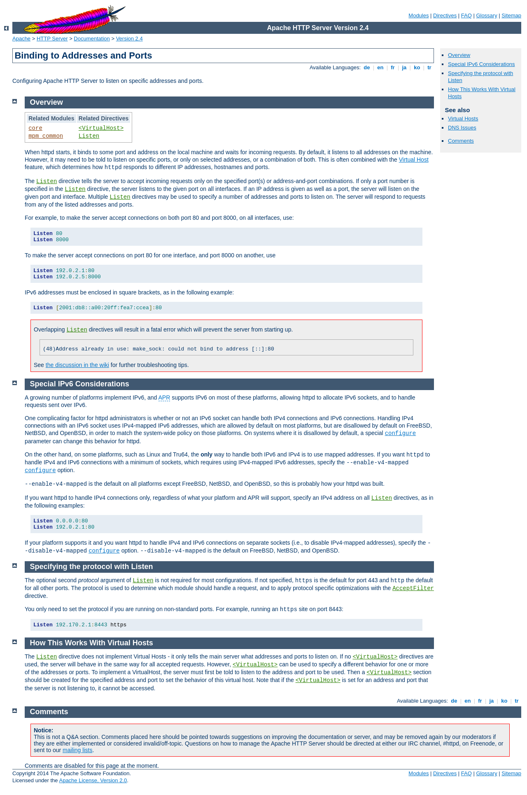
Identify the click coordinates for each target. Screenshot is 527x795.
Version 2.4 (129, 38)
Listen (89, 136)
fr (392, 67)
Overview (459, 55)
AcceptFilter (413, 588)
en (380, 67)
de (366, 67)
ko (417, 67)
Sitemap (511, 15)
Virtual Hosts (463, 118)
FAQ (466, 15)
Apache (21, 38)
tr (429, 67)
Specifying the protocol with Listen (91, 566)
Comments (461, 141)
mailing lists (77, 750)
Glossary (486, 15)
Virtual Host (414, 159)
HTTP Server (52, 38)
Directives (445, 15)
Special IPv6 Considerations (481, 64)
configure (400, 433)
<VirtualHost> (101, 128)
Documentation (92, 38)
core (35, 128)
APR (164, 397)
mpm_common (45, 136)
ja (404, 67)
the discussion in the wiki (77, 365)
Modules (418, 15)
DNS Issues (462, 128)
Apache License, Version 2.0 (93, 780)
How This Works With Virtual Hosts (91, 643)
